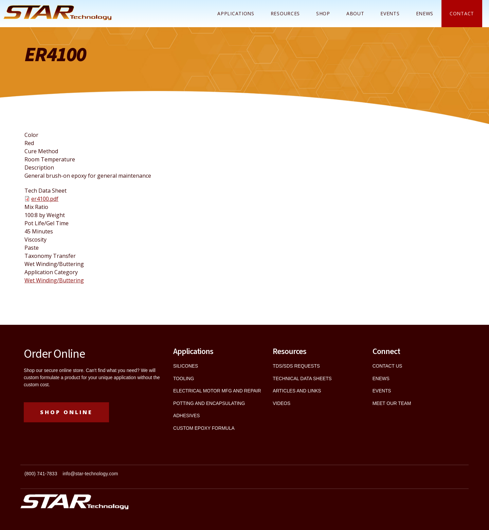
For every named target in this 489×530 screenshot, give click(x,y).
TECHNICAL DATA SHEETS (302, 378)
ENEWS (425, 13)
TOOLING (183, 378)
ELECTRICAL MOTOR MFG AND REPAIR (217, 390)
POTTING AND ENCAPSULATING (209, 403)
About (355, 13)
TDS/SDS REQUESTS (296, 366)
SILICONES (185, 366)
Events (389, 13)
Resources (285, 13)
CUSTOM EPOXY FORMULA (204, 428)
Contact (462, 13)
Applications (235, 13)
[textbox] (132, 477)
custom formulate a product (52, 377)
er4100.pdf (44, 198)
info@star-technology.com (90, 473)
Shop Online (66, 412)
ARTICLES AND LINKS (297, 390)
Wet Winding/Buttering (54, 280)
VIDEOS (281, 403)
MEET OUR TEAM (392, 403)
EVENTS (382, 390)
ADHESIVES (186, 415)
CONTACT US (387, 366)
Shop (323, 13)
